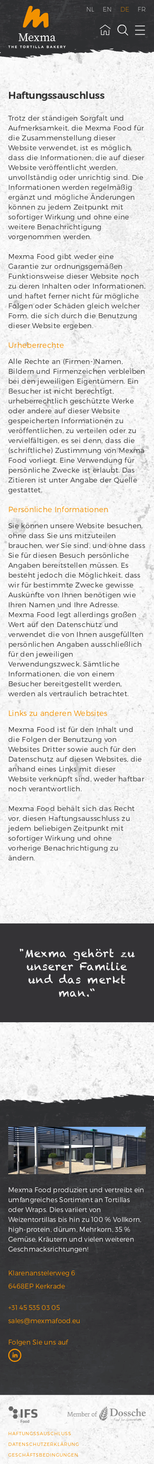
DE (125, 9)
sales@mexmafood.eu (44, 1320)
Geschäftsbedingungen (43, 1454)
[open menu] (140, 30)
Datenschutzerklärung (43, 1444)
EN (107, 9)
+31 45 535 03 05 (34, 1307)
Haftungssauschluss (39, 1433)
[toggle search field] (122, 30)
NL (90, 9)
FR (142, 9)
